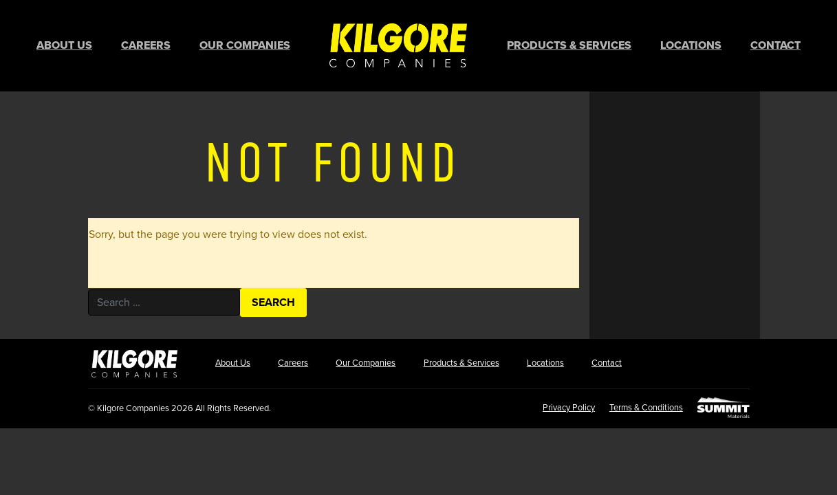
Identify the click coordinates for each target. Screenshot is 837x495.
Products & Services (569, 45)
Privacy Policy (565, 404)
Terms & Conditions (644, 404)
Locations (690, 45)
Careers (146, 45)
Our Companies (244, 45)
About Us (64, 45)
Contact (775, 45)
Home (398, 44)
